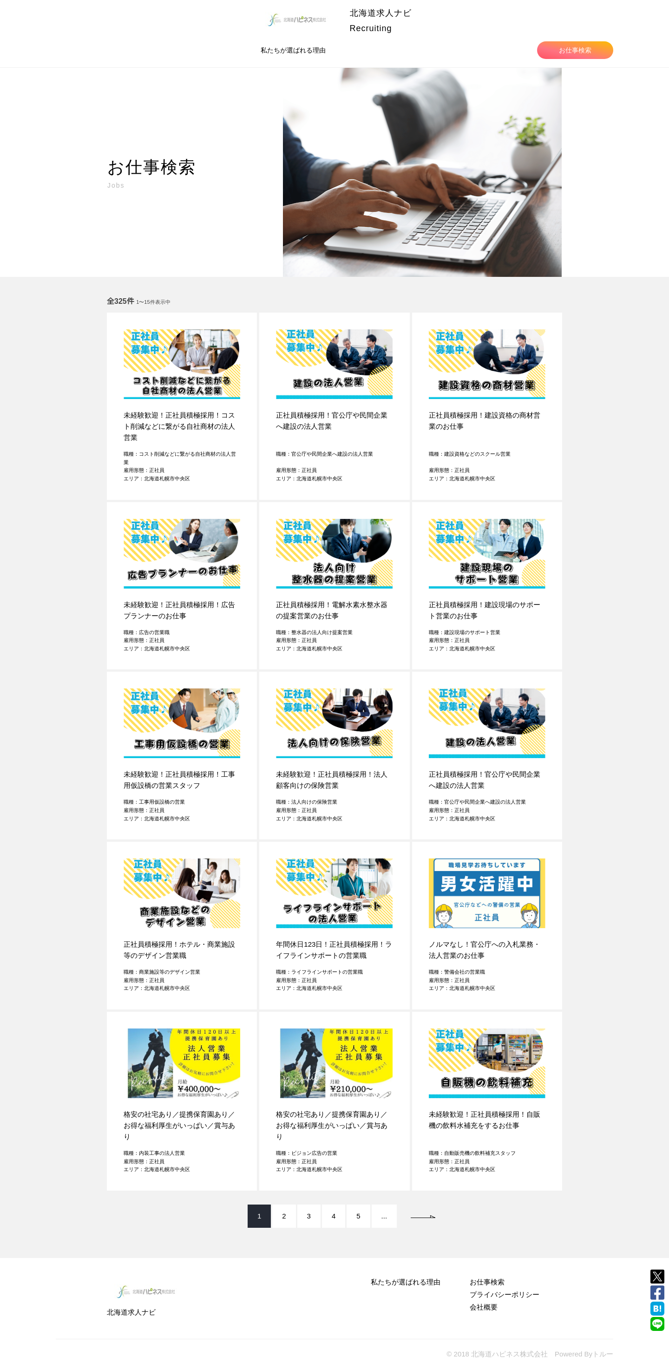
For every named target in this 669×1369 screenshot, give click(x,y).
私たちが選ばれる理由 (293, 50)
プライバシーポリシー (504, 1294)
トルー (602, 1354)
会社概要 (484, 1307)
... (384, 1216)
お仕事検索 (575, 50)
